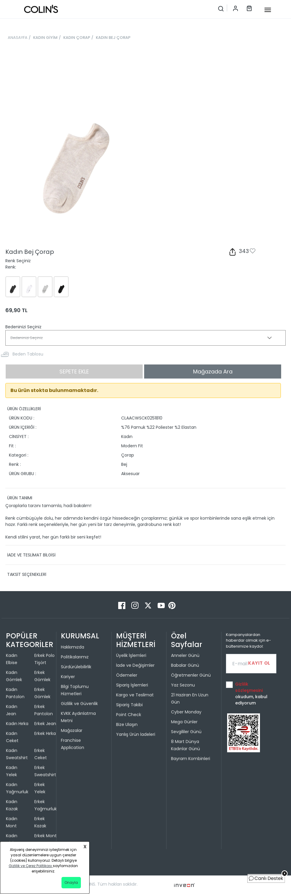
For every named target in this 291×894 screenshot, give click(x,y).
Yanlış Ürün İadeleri (135, 734)
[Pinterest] (171, 605)
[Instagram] (135, 605)
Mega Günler (184, 722)
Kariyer (68, 677)
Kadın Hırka (17, 724)
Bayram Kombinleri (190, 759)
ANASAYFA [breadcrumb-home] (17, 37)
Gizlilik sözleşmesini (249, 687)
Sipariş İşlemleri (132, 685)
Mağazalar (71, 730)
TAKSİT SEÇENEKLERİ (26, 574)
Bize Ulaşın (127, 724)
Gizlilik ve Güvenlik (79, 704)
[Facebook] (122, 605)
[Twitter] (148, 605)
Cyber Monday (186, 712)
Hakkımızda (72, 647)
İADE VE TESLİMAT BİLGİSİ (31, 555)
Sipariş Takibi (129, 705)
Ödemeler (126, 675)
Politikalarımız (75, 657)
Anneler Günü (185, 655)
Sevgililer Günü (186, 732)
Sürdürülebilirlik (76, 667)
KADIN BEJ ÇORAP (113, 37)
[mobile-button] (267, 10)
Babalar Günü (185, 665)
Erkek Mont (45, 836)
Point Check (128, 715)
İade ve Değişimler (135, 665)
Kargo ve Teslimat (135, 695)
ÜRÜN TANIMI (19, 498)
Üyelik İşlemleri (131, 655)
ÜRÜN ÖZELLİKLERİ (24, 409)
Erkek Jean (45, 724)
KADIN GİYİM (45, 37)
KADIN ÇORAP (76, 37)
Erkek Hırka (45, 733)
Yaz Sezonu (183, 685)
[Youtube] (162, 605)
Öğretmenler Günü (191, 675)
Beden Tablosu (28, 354)
